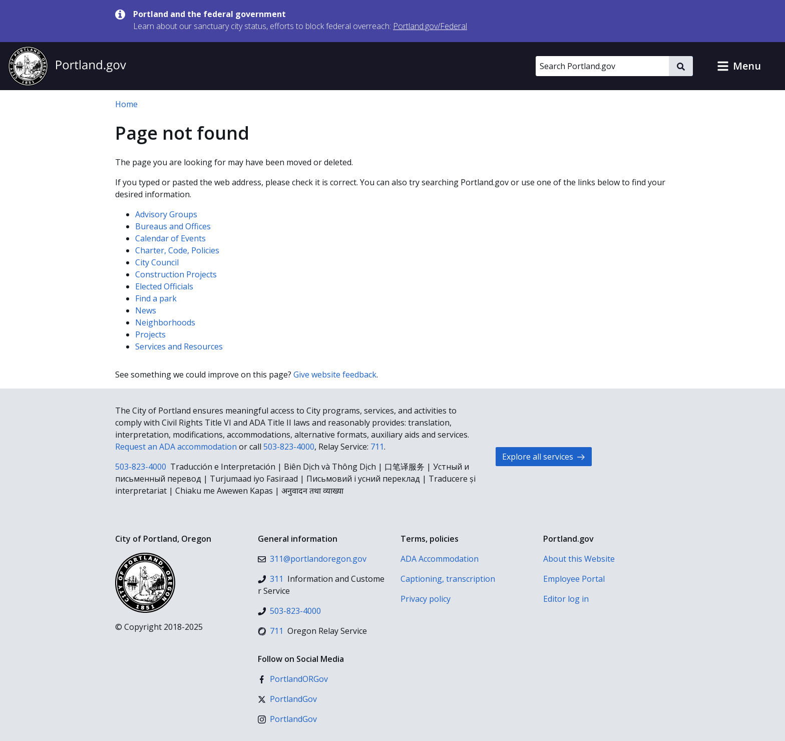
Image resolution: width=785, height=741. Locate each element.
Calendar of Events (170, 238)
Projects (150, 334)
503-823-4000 (288, 446)
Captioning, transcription (448, 578)
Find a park (156, 298)
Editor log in (566, 598)
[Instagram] (287, 719)
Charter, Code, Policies (177, 250)
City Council (157, 262)
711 (377, 446)
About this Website (579, 558)
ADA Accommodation (440, 558)
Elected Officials (164, 286)
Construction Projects (176, 274)
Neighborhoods (165, 322)
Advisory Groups (166, 214)
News (145, 310)
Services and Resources (179, 346)
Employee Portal (574, 578)
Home (126, 104)
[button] (739, 66)
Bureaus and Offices (173, 226)
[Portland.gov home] (67, 66)
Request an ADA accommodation (176, 446)
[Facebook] (293, 679)
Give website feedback (334, 374)
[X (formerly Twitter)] (287, 699)
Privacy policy (426, 598)
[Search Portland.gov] (602, 66)
